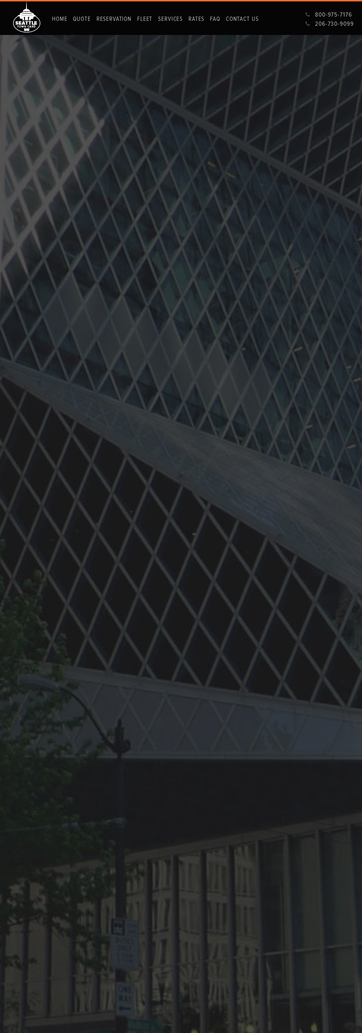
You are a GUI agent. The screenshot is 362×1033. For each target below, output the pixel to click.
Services (170, 19)
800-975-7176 (333, 14)
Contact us (242, 19)
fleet (144, 19)
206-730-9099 (334, 24)
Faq (215, 19)
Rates (196, 19)
